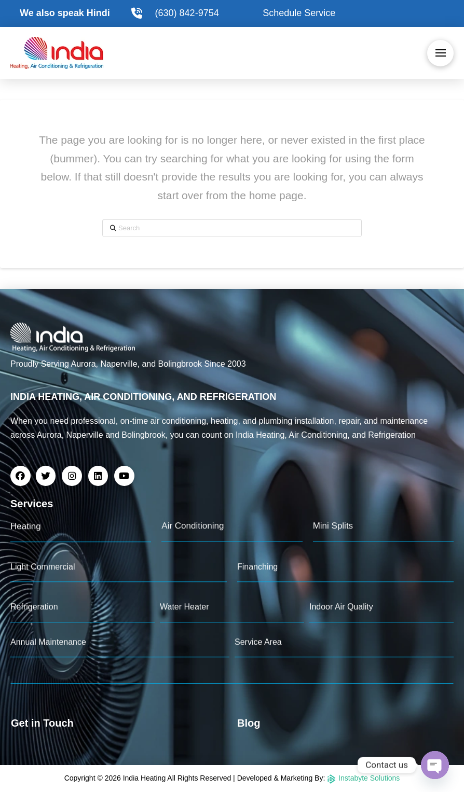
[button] (440, 53)
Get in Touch (42, 723)
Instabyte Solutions (363, 778)
